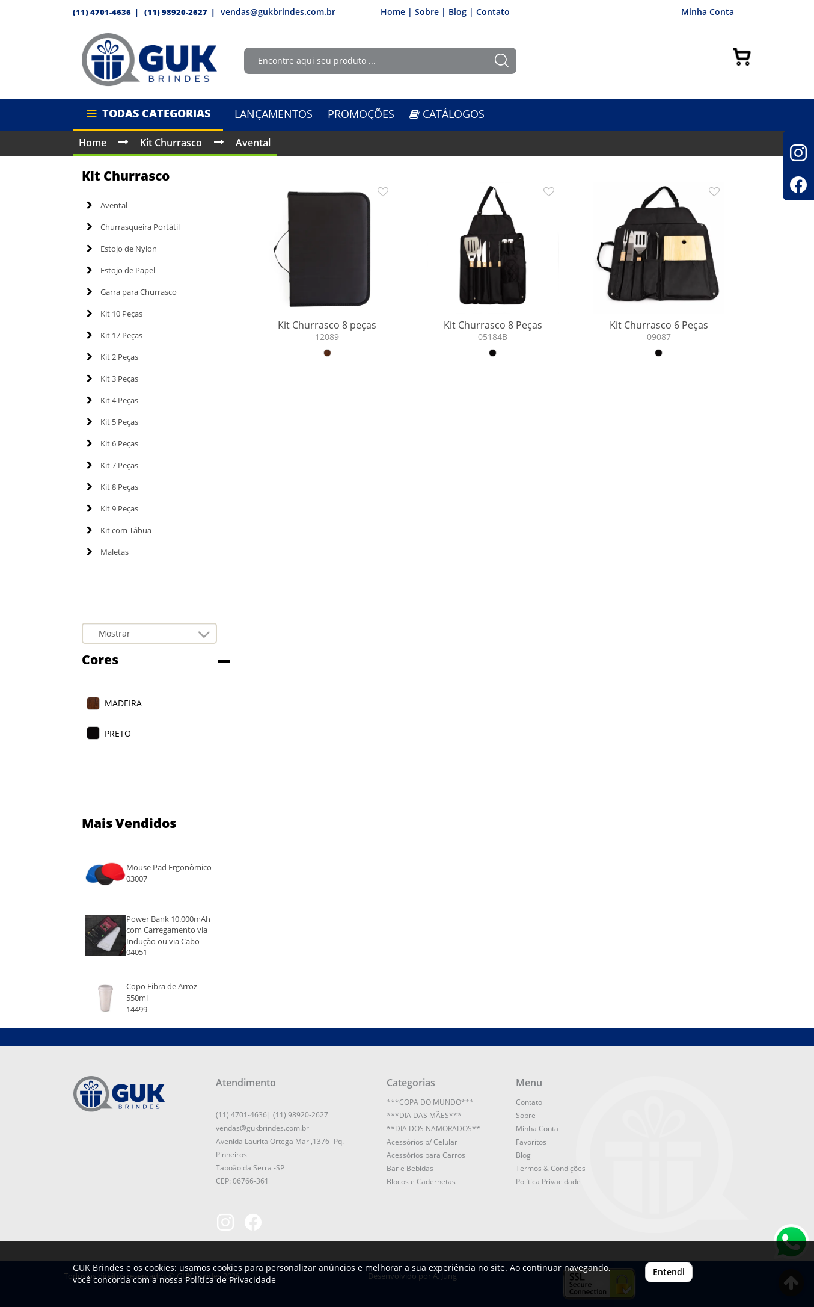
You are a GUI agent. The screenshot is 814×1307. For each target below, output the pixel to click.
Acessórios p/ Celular (422, 1142)
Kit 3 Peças (112, 378)
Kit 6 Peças (112, 443)
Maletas (108, 551)
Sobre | (430, 11)
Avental (253, 142)
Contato (493, 11)
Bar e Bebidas (410, 1168)
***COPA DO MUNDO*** (430, 1102)
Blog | (461, 11)
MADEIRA (123, 703)
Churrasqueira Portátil (133, 226)
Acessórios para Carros (426, 1155)
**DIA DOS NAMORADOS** (433, 1128)
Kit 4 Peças (112, 400)
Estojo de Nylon (122, 248)
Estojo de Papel (121, 270)
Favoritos (531, 1142)
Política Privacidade (548, 1181)
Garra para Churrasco (132, 291)
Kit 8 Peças (112, 486)
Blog (523, 1155)
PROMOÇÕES (361, 114)
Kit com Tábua (119, 530)
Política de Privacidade (230, 1279)
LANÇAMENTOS (273, 114)
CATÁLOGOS (447, 114)
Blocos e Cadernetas (421, 1181)
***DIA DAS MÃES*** (424, 1115)
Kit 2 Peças (112, 356)
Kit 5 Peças (112, 421)
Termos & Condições (551, 1168)
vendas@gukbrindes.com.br (278, 11)
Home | (396, 11)
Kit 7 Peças (112, 465)
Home (92, 142)
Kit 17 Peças (114, 335)
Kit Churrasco (171, 142)
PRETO (118, 733)
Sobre (526, 1115)
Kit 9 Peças (112, 508)
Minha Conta (711, 11)
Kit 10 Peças (114, 313)
